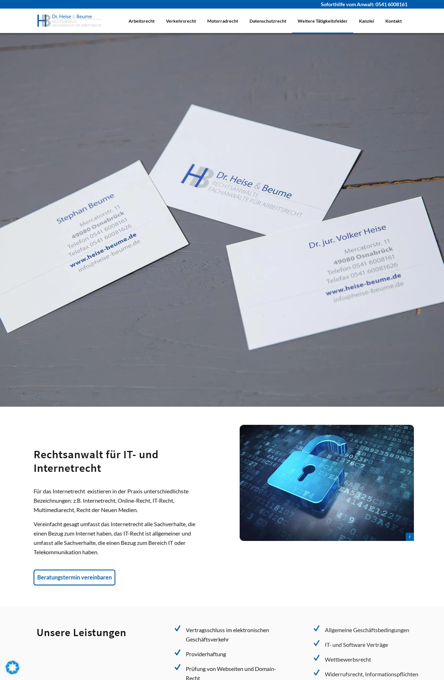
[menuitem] (141, 21)
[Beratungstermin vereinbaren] (66, 577)
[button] (12, 667)
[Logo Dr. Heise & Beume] (70, 21)
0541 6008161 (391, 4)
